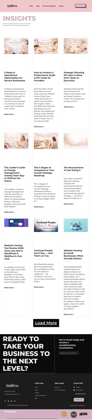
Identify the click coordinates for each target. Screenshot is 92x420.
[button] (46, 323)
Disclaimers (82, 405)
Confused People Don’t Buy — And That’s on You (43, 253)
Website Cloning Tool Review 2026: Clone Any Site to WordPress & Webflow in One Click (14, 252)
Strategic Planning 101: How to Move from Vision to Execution (74, 76)
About (38, 6)
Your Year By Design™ (49, 6)
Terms (76, 405)
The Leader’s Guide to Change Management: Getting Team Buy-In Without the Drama (14, 174)
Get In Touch (80, 5)
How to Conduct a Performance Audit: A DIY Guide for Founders (44, 76)
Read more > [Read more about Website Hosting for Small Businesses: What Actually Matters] (69, 314)
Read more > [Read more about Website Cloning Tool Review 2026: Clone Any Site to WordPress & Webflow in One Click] (9, 287)
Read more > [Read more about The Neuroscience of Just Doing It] (69, 204)
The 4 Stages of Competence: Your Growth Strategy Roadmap (44, 171)
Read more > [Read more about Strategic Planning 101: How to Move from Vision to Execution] (69, 107)
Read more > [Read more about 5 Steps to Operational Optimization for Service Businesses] (9, 114)
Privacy (72, 405)
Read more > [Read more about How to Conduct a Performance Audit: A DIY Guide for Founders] (39, 126)
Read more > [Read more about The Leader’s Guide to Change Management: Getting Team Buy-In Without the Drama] (9, 212)
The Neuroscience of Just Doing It (73, 169)
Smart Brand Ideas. (23, 405)
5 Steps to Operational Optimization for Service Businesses (14, 76)
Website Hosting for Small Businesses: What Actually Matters (73, 254)
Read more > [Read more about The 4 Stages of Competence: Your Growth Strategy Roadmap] (39, 207)
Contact (61, 6)
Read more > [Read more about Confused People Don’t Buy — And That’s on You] (39, 287)
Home (31, 6)
